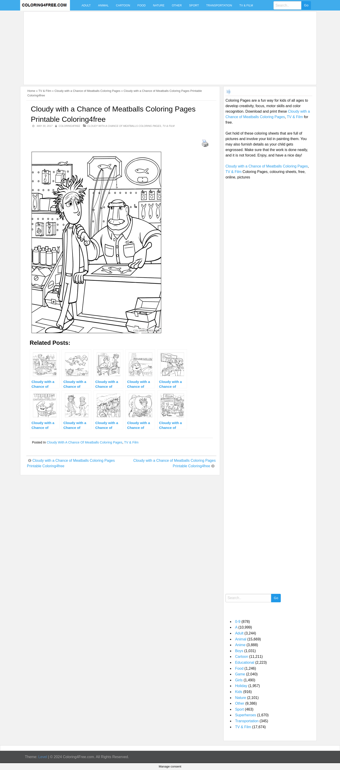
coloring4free (69, 126)
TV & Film (246, 5)
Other (177, 5)
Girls (239, 680)
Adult (86, 5)
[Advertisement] (163, 45)
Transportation (219, 5)
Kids (238, 692)
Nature (158, 5)
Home (31, 91)
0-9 (237, 622)
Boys (239, 651)
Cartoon (123, 5)
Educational (244, 662)
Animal (103, 5)
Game (240, 674)
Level (42, 757)
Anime (240, 645)
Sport (194, 5)
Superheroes (245, 715)
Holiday (241, 686)
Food (141, 5)
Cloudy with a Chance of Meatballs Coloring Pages (87, 91)
